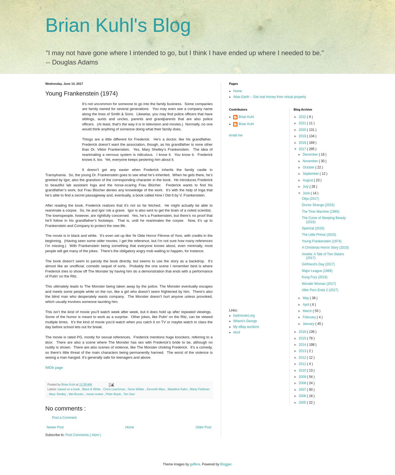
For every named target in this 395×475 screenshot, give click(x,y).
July (306, 187)
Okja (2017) (310, 199)
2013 (303, 351)
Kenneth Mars (156, 389)
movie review (95, 394)
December (311, 154)
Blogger (226, 464)
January (309, 324)
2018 (303, 143)
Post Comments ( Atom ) (83, 435)
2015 (303, 338)
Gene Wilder (136, 389)
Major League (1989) (317, 271)
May (306, 298)
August (308, 180)
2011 (303, 364)
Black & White (91, 389)
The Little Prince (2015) (319, 235)
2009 (303, 377)
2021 (303, 123)
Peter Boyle (114, 394)
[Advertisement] (251, 224)
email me (235, 135)
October (309, 167)
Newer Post (55, 427)
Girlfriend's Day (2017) (318, 264)
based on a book (69, 389)
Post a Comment (64, 418)
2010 (303, 370)
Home (129, 427)
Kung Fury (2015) (314, 277)
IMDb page (54, 368)
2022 (303, 117)
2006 (303, 396)
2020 (303, 130)
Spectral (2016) (313, 228)
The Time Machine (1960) (320, 211)
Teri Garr (129, 394)
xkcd (236, 332)
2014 (303, 345)
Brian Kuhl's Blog (118, 25)
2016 (303, 332)
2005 (303, 402)
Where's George (245, 321)
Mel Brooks (76, 394)
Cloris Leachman (114, 389)
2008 (303, 383)
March (308, 311)
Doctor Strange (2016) (318, 205)
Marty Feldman (200, 389)
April (306, 305)
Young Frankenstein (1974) (321, 241)
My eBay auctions (246, 327)
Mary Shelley (58, 394)
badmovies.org (244, 315)
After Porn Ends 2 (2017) (320, 290)
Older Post (203, 427)
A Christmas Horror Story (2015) (325, 247)
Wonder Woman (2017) (319, 284)
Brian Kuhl (246, 117)
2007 (303, 390)
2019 (303, 136)
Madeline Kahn (178, 389)
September (311, 174)
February (310, 317)
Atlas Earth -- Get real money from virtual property (269, 97)
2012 (303, 357)
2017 (303, 149)
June (307, 193)
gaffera (195, 464)
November (311, 161)
